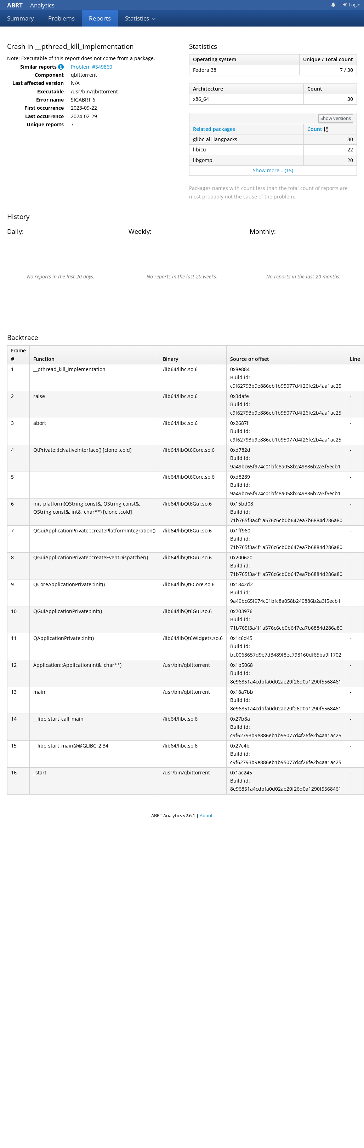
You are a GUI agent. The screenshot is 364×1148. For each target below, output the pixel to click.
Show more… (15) (273, 170)
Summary (20, 18)
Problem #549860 (91, 66)
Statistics (140, 18)
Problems (61, 18)
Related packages (214, 129)
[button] (61, 66)
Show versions (335, 118)
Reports (100, 18)
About (206, 815)
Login (351, 4)
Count (314, 129)
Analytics (31, 5)
